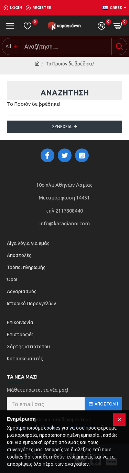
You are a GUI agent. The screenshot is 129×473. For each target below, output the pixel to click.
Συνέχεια (62, 126)
